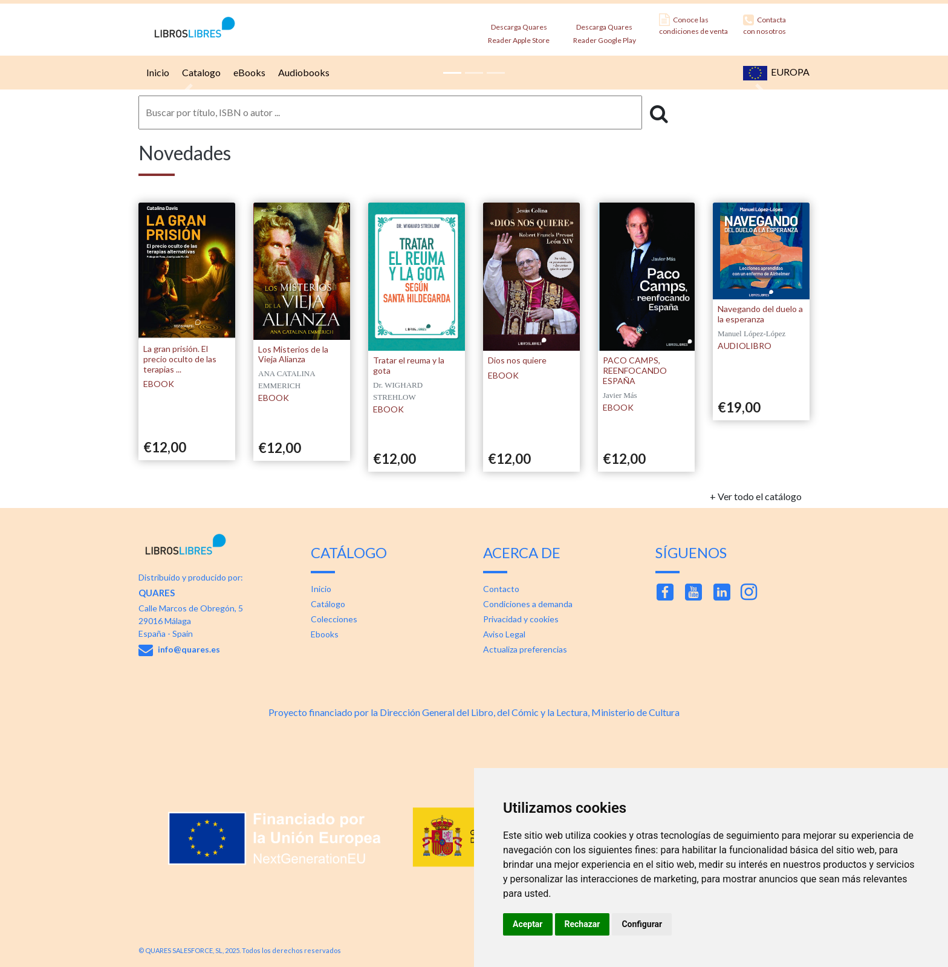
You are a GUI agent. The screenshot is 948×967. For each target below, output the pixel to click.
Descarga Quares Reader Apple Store (519, 30)
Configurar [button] (642, 924)
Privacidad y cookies (521, 619)
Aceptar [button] (528, 924)
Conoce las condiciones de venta (693, 24)
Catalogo (200, 72)
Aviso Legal (504, 634)
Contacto (501, 589)
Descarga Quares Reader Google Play (604, 30)
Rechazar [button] (582, 924)
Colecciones (334, 619)
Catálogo (328, 604)
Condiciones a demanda (528, 604)
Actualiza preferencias (525, 649)
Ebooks (325, 634)
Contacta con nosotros (764, 24)
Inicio (156, 72)
